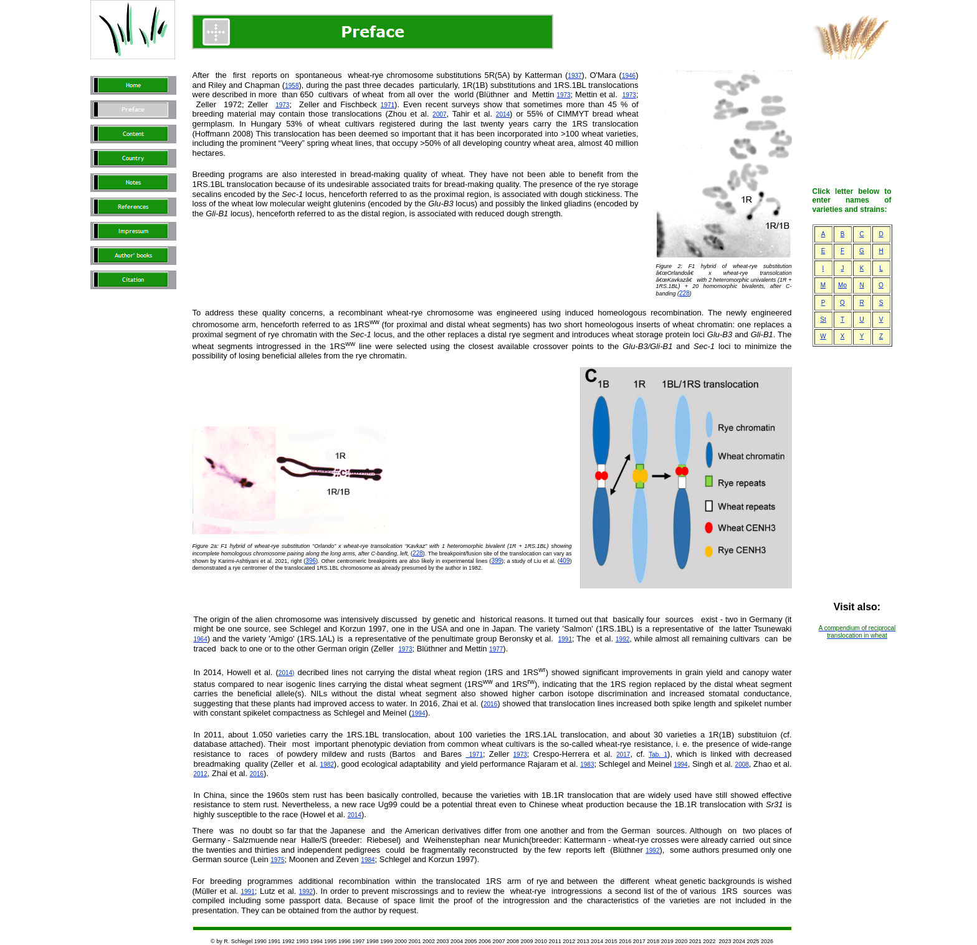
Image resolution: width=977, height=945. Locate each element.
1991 (565, 639)
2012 (200, 773)
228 (684, 293)
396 (310, 560)
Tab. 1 (658, 754)
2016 (490, 704)
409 (565, 560)
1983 (587, 764)
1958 (291, 85)
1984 (367, 859)
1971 (387, 105)
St (823, 319)
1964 (200, 639)
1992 (622, 639)
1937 (574, 75)
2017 (623, 754)
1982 (327, 764)
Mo (842, 285)
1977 (496, 649)
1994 (418, 713)
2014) (287, 672)
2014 (503, 114)
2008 (742, 764)
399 (496, 560)
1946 (629, 75)
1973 (563, 95)
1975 (277, 859)
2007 (439, 114)
